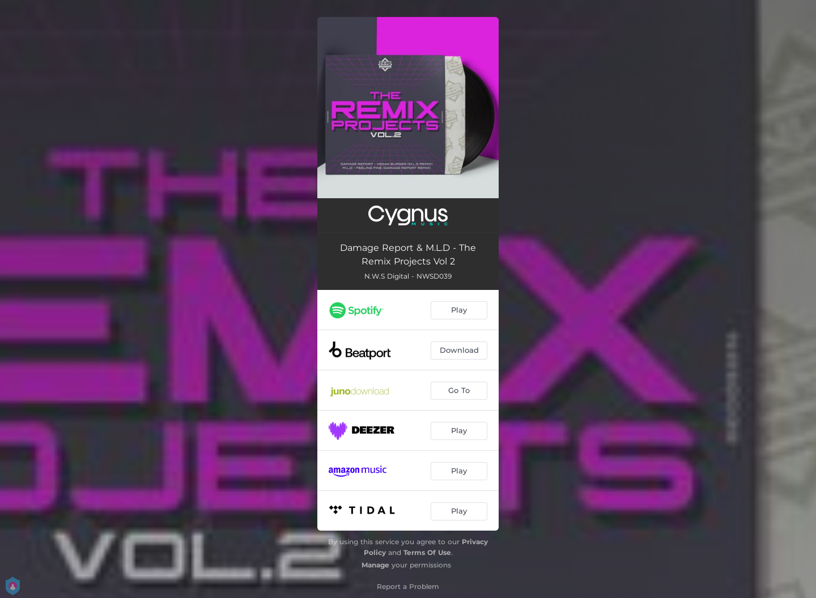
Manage (375, 565)
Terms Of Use (427, 552)
